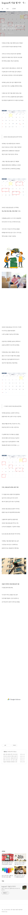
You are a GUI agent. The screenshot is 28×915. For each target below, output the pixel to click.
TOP (25, 910)
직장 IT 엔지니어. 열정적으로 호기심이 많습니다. (10, 889)
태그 (7, 8)
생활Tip (5, 751)
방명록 (14, 8)
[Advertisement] (14, 309)
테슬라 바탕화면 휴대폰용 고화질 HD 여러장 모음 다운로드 (10, 762)
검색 (22, 3)
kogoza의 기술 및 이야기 (13, 3)
